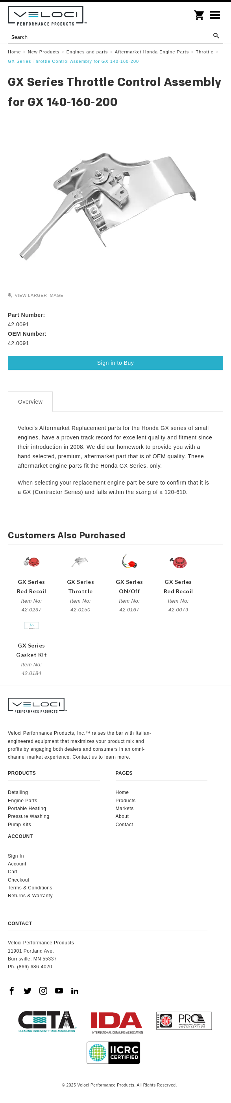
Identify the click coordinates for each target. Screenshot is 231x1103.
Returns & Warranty (30, 895)
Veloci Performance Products (47, 16)
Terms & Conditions (30, 888)
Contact (124, 824)
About (122, 816)
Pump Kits (19, 824)
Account (17, 864)
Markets (125, 808)
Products (126, 800)
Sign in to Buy (115, 363)
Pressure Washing (29, 816)
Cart (13, 871)
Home (122, 792)
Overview (30, 402)
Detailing (18, 792)
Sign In (16, 856)
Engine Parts (22, 800)
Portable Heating (27, 808)
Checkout (19, 880)
